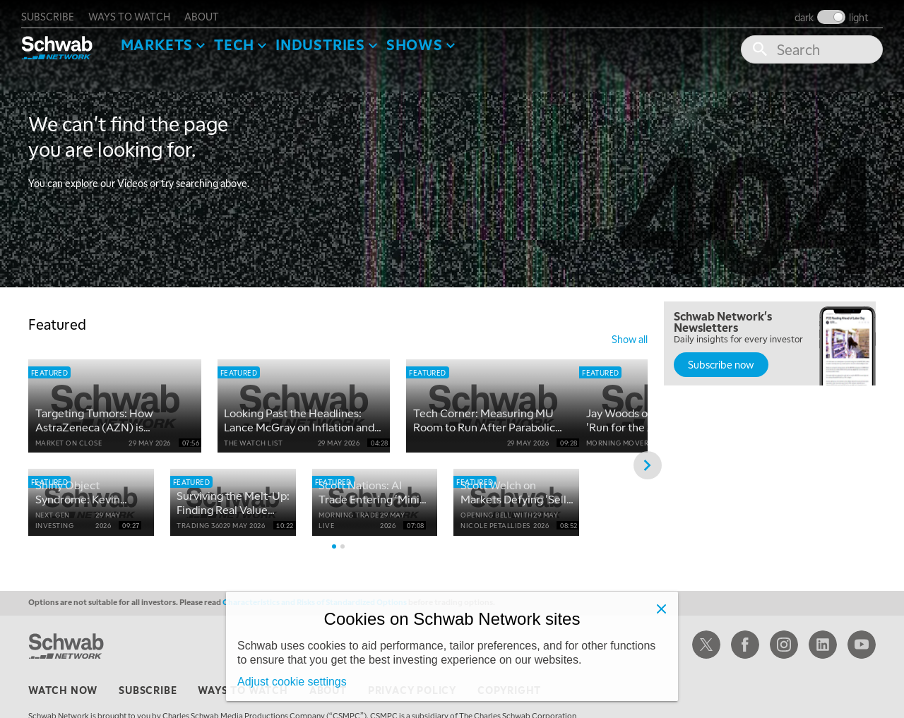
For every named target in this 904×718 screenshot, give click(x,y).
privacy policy (412, 707)
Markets (164, 39)
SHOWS (421, 39)
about (208, 11)
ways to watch (136, 11)
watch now (62, 707)
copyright (509, 707)
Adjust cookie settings (292, 682)
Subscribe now (721, 359)
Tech (241, 39)
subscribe (54, 11)
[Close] (661, 608)
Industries (327, 39)
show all (630, 334)
